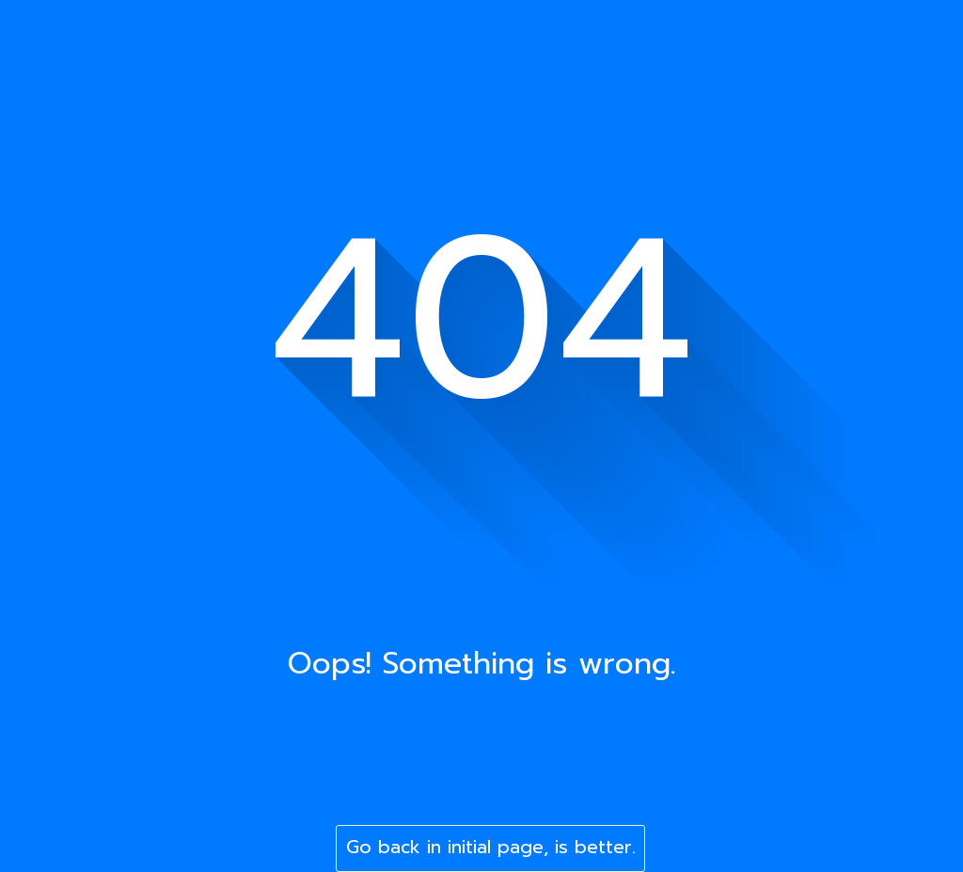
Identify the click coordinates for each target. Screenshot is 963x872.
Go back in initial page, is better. (491, 847)
